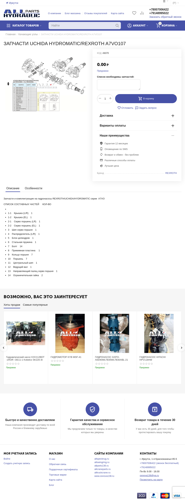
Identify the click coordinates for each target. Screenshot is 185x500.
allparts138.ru (101, 465)
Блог (51, 484)
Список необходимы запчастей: (115, 76)
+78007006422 (162, 9)
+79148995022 (162, 13)
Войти (7, 458)
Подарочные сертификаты (63, 469)
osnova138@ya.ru (149, 475)
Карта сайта (119, 13)
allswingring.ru (101, 461)
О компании (56, 13)
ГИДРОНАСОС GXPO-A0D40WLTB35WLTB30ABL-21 (111, 358)
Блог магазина (74, 13)
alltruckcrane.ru (102, 472)
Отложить (126, 108)
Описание (12, 188)
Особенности (32, 188)
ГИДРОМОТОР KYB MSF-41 (66, 357)
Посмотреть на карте (151, 479)
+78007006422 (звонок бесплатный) (159, 462)
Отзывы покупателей (97, 13)
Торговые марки (57, 474)
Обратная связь (57, 463)
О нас (52, 458)
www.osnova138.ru (104, 475)
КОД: (99, 53)
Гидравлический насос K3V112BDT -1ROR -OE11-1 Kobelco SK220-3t (25, 358)
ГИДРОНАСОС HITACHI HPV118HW (152, 358)
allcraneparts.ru (102, 468)
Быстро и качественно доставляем (30, 420)
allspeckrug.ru (101, 458)
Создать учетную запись (17, 463)
